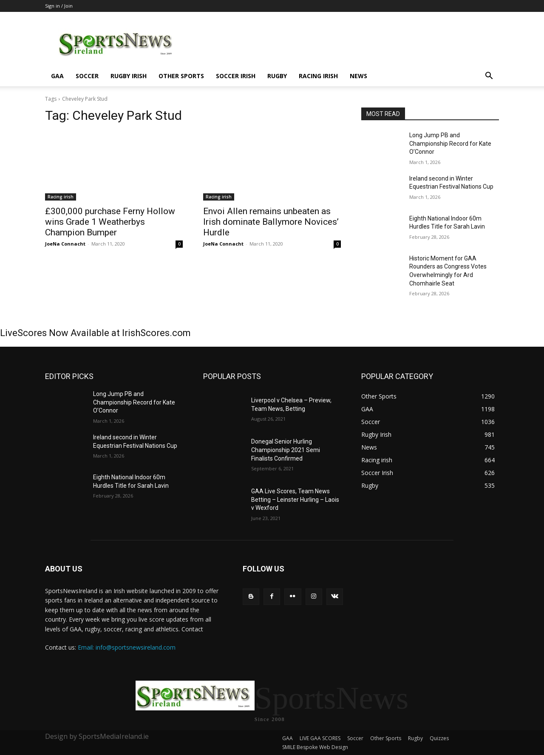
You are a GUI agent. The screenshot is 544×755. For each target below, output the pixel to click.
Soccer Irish (235, 76)
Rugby (277, 76)
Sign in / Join (59, 6)
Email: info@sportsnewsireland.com (127, 647)
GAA (57, 76)
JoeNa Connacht (65, 243)
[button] (489, 77)
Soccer (87, 76)
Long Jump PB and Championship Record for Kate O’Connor (450, 143)
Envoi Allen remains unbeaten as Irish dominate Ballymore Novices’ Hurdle (271, 222)
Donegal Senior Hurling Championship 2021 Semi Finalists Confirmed (285, 449)
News (358, 76)
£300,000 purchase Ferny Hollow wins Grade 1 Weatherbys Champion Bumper (110, 222)
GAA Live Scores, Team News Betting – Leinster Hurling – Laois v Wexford (295, 499)
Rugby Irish (128, 76)
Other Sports (181, 76)
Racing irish (318, 76)
